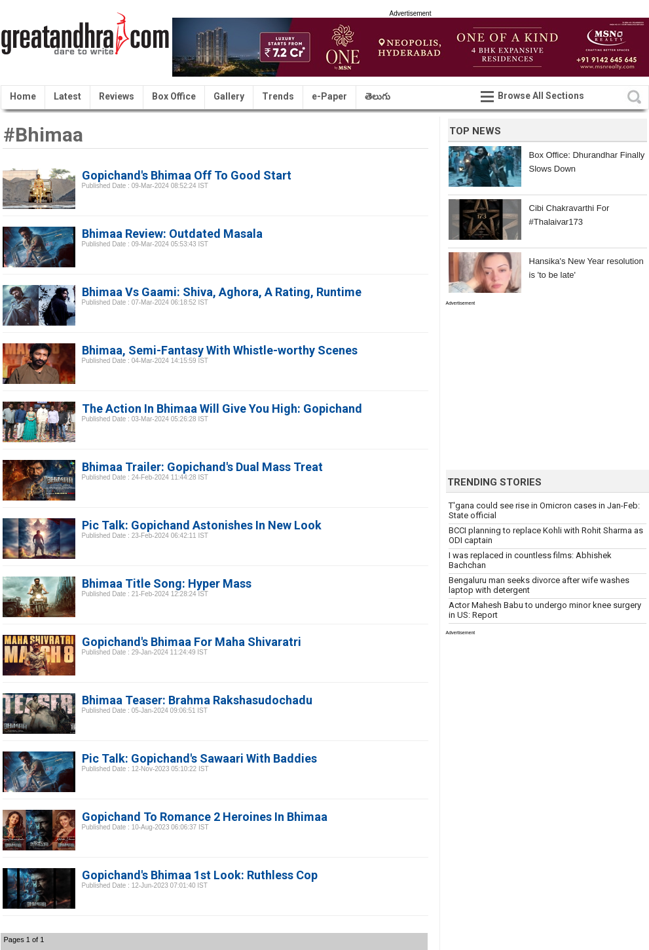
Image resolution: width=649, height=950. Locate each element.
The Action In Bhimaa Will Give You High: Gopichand (222, 408)
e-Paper (329, 96)
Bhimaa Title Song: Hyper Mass (166, 583)
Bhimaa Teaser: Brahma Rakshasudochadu (197, 700)
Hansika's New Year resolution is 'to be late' (586, 268)
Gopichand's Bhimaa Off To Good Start (186, 175)
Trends (278, 96)
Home (23, 96)
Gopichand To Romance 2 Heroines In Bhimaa (204, 817)
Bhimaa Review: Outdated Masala (172, 233)
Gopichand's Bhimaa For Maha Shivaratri (191, 642)
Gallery (228, 96)
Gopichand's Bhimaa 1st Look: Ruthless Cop (200, 875)
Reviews (116, 96)
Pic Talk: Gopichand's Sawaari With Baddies (199, 758)
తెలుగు (377, 96)
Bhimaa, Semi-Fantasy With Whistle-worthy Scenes (220, 350)
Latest (67, 96)
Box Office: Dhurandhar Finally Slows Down (587, 162)
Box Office (174, 96)
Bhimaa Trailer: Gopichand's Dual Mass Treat (202, 467)
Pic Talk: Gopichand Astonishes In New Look (202, 525)
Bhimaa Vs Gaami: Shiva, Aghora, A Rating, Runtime (222, 292)
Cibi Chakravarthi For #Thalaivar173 (569, 215)
